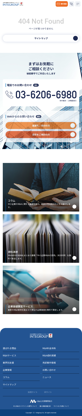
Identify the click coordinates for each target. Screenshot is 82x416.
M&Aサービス (9, 355)
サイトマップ (9, 384)
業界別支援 (8, 362)
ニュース (46, 377)
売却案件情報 (49, 362)
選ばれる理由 (9, 348)
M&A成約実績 (49, 355)
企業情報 (7, 370)
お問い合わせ (49, 370)
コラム (6, 377)
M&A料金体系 (49, 348)
